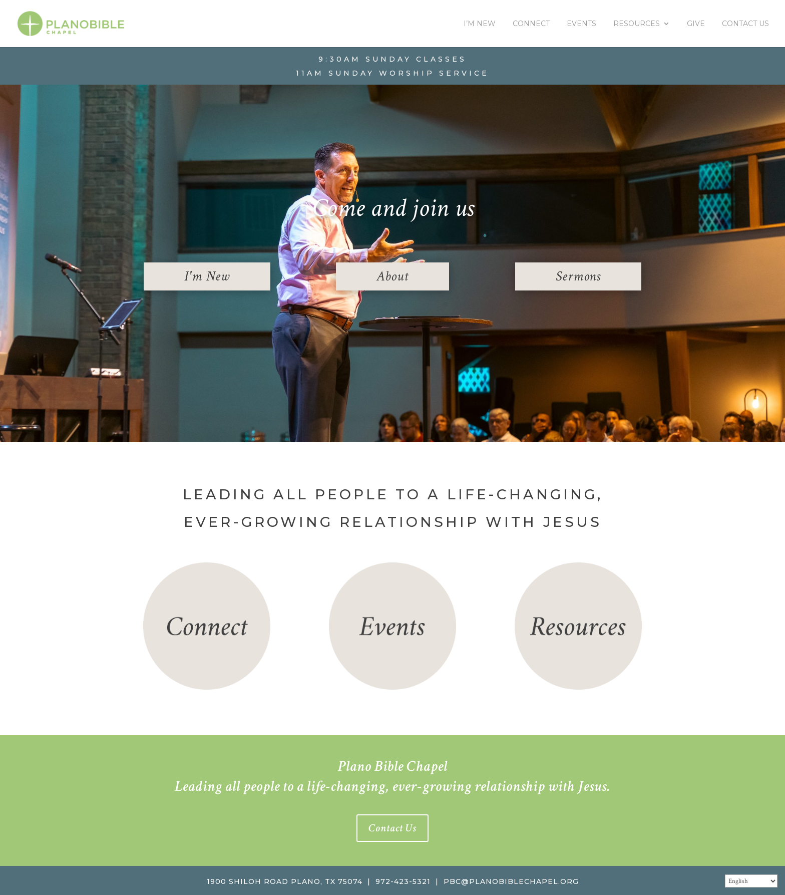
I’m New (480, 24)
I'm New (207, 276)
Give (696, 24)
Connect (531, 24)
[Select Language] (751, 880)
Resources (636, 24)
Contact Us (745, 24)
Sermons (578, 276)
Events (581, 24)
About (392, 276)
